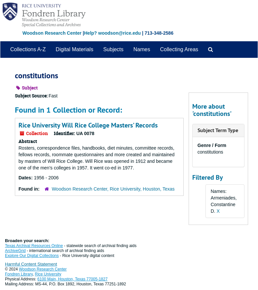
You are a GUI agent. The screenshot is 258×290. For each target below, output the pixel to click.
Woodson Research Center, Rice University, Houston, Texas (113, 189)
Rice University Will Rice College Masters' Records (88, 125)
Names (141, 49)
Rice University (48, 274)
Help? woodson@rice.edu (112, 33)
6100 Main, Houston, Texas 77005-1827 (72, 279)
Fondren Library (19, 274)
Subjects (113, 49)
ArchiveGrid (15, 250)
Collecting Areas (179, 49)
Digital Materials (74, 49)
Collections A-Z (28, 49)
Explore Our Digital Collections (32, 255)
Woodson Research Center (52, 33)
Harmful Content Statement (31, 264)
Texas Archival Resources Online (34, 245)
